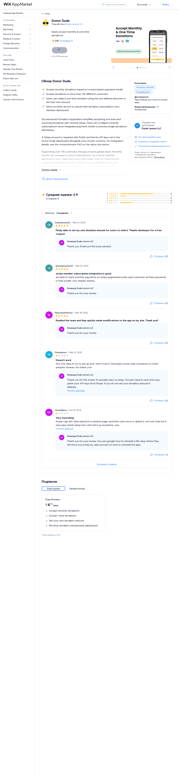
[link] (17, 13)
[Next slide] (169, 67)
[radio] (53, 488)
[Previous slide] (113, 67)
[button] (157, 106)
